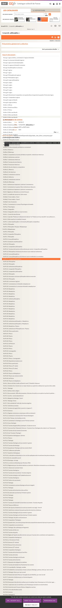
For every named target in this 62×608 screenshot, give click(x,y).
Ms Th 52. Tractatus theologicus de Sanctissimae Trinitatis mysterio (20, 515)
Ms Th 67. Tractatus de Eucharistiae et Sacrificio (15, 552)
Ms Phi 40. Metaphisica (9, 316)
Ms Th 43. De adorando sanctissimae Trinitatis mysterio (17, 492)
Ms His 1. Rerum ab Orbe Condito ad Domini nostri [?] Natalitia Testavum (21, 383)
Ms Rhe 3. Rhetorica (8, 149)
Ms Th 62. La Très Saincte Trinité (11, 540)
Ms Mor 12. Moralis (8, 132)
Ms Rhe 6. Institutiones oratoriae (11, 157)
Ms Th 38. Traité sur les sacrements (11, 480)
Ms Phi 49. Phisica (7, 338)
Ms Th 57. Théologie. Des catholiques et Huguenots (16, 527)
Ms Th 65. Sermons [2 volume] (11, 547)
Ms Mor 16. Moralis (8, 142)
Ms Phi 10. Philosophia (9, 244)
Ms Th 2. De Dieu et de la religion (11, 391)
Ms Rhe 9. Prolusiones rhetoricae (11, 164)
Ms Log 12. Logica (7, 85)
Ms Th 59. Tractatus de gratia (10, 532)
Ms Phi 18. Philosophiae (9, 261)
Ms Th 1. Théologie (8, 388)
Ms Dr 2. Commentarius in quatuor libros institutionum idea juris (19, 187)
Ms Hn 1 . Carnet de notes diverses (11, 214)
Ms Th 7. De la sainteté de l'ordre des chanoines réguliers (17, 403)
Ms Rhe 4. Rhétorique (8, 152)
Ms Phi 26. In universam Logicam (11, 281)
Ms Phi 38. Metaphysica (9, 311)
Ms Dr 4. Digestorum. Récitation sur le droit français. (16, 192)
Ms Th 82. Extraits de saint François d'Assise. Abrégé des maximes (19, 587)
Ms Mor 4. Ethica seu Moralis (10, 112)
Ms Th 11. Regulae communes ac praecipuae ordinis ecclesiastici (19, 413)
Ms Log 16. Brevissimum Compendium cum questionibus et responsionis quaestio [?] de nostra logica (28, 95)
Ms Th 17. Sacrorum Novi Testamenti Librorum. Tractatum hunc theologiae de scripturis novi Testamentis (29, 428)
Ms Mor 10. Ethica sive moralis (10, 127)
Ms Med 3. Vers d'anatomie (10, 202)
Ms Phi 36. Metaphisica (9, 306)
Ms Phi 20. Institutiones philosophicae (12, 266)
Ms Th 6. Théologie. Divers (9, 400)
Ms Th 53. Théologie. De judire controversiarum (15, 517)
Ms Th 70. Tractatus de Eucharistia (11, 560)
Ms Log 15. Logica (7, 92)
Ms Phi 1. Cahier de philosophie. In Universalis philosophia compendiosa (21, 221)
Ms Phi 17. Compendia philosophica (12, 259)
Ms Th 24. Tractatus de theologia (11, 445)
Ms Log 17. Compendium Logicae (11, 97)
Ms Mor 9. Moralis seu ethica (10, 125)
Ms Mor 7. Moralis (7, 120)
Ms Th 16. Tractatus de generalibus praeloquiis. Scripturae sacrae (19, 425)
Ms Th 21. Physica (7, 438)
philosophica (19, 26)
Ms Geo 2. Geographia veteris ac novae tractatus (15, 212)
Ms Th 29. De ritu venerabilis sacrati (12, 458)
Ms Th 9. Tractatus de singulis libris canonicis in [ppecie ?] (17, 408)
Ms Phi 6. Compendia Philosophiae (12, 234)
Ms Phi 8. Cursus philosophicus (11, 239)
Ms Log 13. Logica (7, 87)
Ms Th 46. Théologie (8, 500)
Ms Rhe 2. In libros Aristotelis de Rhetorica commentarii (17, 147)
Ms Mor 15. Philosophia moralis (11, 139)
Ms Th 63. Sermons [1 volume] (11, 542)
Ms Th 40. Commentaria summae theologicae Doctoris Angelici (19, 485)
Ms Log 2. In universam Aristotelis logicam (13, 60)
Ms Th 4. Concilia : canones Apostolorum (13, 395)
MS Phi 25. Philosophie (9, 279)
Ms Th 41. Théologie (8, 487)
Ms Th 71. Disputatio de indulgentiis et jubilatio (15, 562)
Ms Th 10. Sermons (8, 410)
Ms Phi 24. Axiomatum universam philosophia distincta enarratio (19, 276)
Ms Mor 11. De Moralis (8, 130)
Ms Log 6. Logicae (7, 70)
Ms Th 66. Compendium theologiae (12, 550)
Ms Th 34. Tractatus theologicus (11, 470)
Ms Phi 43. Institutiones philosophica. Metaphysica (16, 323)
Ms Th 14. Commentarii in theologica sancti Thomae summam (18, 420)
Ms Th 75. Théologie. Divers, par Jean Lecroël (14, 572)
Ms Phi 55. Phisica (7, 353)
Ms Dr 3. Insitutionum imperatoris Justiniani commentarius (18, 189)
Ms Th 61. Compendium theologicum (12, 537)
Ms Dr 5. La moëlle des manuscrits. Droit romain (15, 194)
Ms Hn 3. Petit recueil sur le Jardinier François (14, 219)
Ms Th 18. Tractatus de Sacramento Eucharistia (15, 430)
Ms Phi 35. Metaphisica (9, 304)
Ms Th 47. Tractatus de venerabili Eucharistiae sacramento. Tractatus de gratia (22, 502)
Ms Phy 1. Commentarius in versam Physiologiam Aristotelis (18, 204)
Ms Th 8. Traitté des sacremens (10, 405)
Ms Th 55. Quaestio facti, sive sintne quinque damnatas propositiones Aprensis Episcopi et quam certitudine (29, 522)
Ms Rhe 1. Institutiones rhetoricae (11, 144)
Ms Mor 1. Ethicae (7, 105)
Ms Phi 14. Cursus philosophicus (11, 254)
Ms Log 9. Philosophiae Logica (10, 77)
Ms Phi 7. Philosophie (8, 236)
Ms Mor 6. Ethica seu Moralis (10, 117)
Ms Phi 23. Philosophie (9, 274)
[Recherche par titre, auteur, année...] (29, 14)
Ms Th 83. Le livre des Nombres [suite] (12, 589)
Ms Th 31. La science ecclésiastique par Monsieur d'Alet (17, 463)
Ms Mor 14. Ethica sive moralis (10, 137)
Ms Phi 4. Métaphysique (9, 229)
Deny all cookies (32, 600)
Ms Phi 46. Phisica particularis (10, 331)
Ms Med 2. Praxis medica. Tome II (11, 199)
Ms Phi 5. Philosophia (8, 231)
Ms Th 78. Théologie (8, 579)
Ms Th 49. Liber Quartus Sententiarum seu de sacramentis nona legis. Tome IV (22, 507)
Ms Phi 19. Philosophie (9, 264)
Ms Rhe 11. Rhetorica (8, 169)
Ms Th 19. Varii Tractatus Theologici (12, 433)
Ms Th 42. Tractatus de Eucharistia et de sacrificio (15, 490)
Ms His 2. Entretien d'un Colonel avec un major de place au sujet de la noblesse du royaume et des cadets (29, 386)
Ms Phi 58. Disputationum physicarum (12, 361)
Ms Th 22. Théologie (8, 440)
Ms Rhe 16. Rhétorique (8, 182)
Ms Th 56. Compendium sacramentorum (13, 525)
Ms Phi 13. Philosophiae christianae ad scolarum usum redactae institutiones (22, 251)
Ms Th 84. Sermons (8, 592)
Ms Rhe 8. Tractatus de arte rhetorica (12, 162)
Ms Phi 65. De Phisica (8, 378)
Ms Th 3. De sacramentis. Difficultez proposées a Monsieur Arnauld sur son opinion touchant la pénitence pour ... (29, 393)
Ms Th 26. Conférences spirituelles (11, 450)
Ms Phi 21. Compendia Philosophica (12, 269)
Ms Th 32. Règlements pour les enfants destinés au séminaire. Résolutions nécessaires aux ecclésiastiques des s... (29, 465)
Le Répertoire (39, 10)
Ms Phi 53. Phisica (7, 348)
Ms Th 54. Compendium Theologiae (12, 520)
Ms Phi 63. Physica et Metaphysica (11, 373)
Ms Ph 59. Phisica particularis (10, 363)
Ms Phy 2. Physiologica (9, 207)
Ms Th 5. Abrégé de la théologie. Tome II (13, 398)
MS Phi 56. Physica (8, 356)
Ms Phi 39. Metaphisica (9, 313)
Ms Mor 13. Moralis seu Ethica (10, 135)
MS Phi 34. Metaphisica (9, 301)
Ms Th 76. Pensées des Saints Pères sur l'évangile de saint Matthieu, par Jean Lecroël (24, 574)
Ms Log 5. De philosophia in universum (12, 67)
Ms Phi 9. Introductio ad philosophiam (12, 241)
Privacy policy (31, 605)
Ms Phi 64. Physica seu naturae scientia (13, 376)
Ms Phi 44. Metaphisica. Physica (11, 326)
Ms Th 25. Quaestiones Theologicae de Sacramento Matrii (17, 448)
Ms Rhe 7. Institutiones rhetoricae (11, 159)
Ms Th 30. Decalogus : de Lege (10, 460)
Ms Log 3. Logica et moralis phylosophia (13, 62)
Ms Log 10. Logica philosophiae (11, 80)
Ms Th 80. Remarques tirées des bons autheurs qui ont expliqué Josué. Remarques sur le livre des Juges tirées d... (29, 582)
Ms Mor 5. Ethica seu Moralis (10, 115)
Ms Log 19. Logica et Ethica (10, 102)
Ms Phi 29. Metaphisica (9, 289)
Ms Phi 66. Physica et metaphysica (11, 381)
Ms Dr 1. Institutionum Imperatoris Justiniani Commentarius (18, 184)
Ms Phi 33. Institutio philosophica (11, 299)
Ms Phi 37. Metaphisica (9, 308)
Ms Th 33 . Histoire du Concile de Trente (13, 468)
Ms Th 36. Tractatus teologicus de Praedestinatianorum (17, 475)
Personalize (49, 600)
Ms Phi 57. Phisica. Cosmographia (11, 358)
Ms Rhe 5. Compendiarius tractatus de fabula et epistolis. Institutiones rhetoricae (23, 154)
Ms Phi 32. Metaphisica (9, 296)
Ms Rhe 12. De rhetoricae (9, 172)
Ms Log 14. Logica (7, 90)
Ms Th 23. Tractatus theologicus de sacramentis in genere (17, 443)
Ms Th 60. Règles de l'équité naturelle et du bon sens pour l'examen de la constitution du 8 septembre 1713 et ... (29, 535)
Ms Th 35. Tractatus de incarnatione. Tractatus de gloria (17, 473)
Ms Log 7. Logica (7, 72)
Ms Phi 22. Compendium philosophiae (12, 271)
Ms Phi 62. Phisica (7, 371)
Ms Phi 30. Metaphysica (9, 291)
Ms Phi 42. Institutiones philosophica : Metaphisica (16, 321)
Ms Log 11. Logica (7, 82)
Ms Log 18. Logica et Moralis (10, 100)
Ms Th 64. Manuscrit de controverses (12, 545)
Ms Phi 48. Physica (8, 336)
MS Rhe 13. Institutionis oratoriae (11, 174)
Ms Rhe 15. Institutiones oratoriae (11, 179)
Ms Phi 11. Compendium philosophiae (12, 246)
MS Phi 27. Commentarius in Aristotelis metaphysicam (16, 284)
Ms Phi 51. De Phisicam (9, 343)
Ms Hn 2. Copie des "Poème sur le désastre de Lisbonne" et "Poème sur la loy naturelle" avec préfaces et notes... (29, 217)
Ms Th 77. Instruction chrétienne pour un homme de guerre (17, 577)
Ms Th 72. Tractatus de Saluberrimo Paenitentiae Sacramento (18, 565)
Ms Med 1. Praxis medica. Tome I (11, 197)
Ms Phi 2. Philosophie (8, 224)
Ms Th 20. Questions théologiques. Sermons (14, 435)
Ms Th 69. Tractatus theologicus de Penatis (14, 557)
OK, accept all (13, 600)
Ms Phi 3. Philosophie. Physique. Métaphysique (15, 226)
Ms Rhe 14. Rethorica (8, 177)
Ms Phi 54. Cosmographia (9, 351)
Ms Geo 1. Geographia (8, 209)
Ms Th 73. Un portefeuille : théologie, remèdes (14, 567)
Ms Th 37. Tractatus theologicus (11, 478)
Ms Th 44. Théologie (8, 495)
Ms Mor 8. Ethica (7, 122)
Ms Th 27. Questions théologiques (11, 453)
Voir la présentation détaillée (49, 49)
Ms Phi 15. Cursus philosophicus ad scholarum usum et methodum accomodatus (23, 256)
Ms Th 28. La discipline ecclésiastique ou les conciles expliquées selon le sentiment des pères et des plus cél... (29, 455)
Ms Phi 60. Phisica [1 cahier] (10, 366)
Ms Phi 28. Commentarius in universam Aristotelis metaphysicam (19, 286)
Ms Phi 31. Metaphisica (9, 294)
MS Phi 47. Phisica (7, 333)
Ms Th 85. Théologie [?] (9, 594)
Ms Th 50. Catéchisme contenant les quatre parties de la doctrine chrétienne (22, 510)
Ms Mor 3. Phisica (7, 110)
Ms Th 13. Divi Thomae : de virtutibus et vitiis (14, 418)
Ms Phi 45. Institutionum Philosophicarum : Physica (16, 328)
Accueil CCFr (4, 26)
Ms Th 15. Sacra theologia (9, 423)
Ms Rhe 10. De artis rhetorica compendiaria (14, 167)
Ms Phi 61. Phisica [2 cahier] (10, 368)
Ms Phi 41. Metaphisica (9, 318)
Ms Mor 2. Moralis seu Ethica (10, 107)
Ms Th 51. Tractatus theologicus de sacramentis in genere (17, 512)
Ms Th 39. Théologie (8, 482)
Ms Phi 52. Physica (8, 346)
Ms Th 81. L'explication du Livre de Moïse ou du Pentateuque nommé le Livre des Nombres (25, 584)
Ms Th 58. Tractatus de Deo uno (11, 530)
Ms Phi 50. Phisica (7, 341)
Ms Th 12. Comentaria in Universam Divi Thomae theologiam (18, 415)
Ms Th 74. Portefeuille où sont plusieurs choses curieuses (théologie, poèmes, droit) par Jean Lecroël (28, 569)
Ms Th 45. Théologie (8, 497)
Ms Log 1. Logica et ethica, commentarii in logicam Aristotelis (18, 57)
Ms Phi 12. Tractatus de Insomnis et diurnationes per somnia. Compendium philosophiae (25, 249)
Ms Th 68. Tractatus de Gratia (10, 555)
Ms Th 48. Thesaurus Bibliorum (11, 505)
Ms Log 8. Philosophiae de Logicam (12, 75)
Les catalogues (10, 10)
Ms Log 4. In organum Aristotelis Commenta (14, 65)
